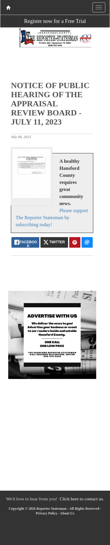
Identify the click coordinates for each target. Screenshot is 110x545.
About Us (67, 513)
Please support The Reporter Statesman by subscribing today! (52, 217)
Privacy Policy (46, 513)
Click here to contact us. (82, 498)
